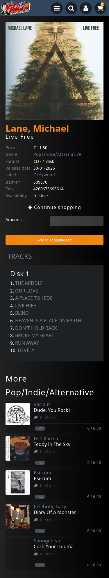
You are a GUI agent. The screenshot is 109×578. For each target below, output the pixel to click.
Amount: (14, 219)
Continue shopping (54, 207)
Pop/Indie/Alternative (57, 154)
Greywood (44, 174)
